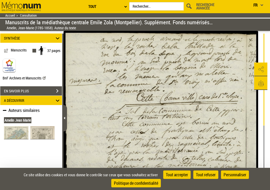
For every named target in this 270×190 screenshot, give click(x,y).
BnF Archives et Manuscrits (24, 77)
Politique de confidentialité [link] (136, 183)
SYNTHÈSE (32, 38)
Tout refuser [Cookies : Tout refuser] (206, 175)
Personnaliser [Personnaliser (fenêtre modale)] (235, 175)
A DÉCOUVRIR (32, 100)
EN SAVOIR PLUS (33, 91)
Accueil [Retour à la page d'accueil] (10, 15)
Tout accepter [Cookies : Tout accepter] (177, 175)
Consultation (28, 15)
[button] (260, 69)
